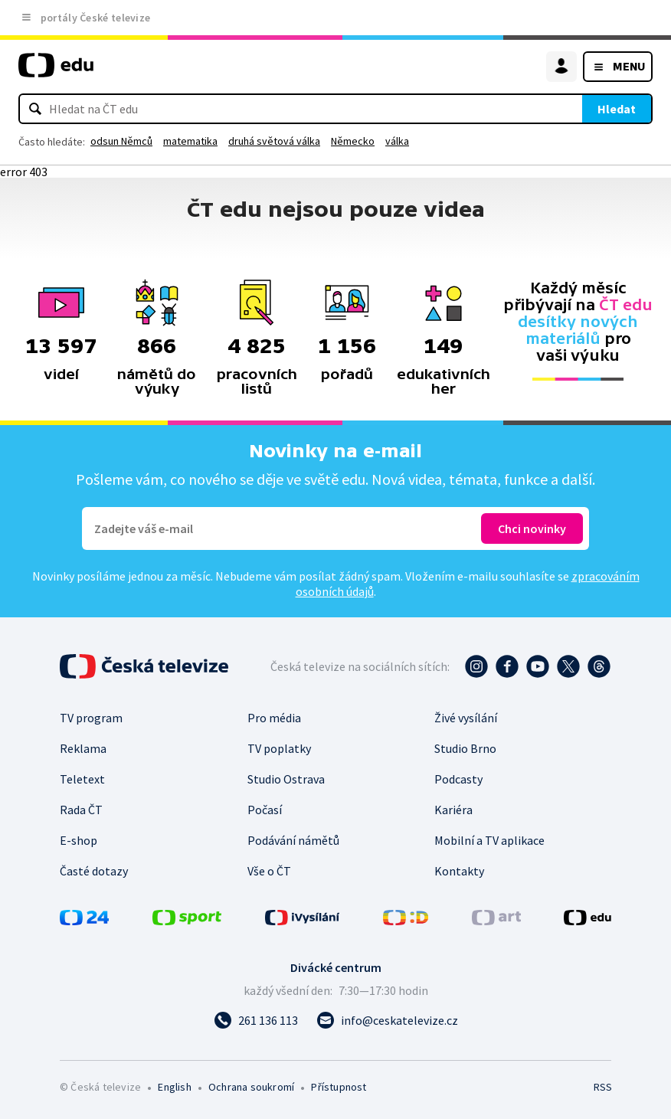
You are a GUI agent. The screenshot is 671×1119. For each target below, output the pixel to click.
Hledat (616, 108)
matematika (190, 141)
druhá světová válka (274, 141)
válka (397, 141)
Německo (353, 141)
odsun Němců (121, 141)
